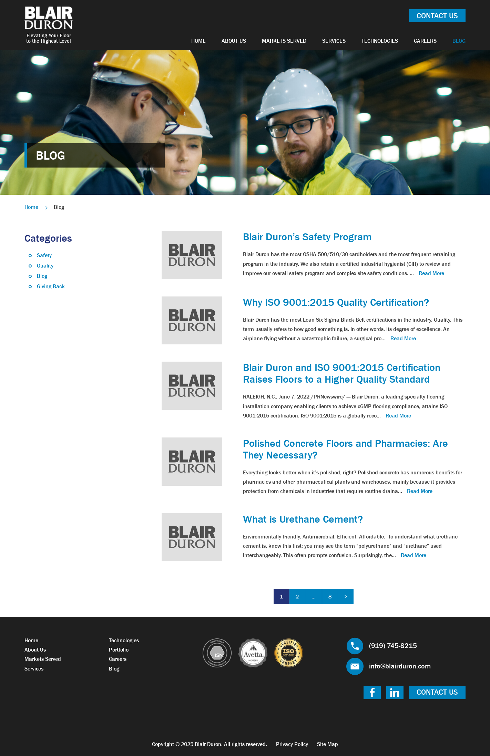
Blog (459, 41)
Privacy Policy (292, 744)
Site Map (327, 744)
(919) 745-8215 (393, 645)
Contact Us (437, 15)
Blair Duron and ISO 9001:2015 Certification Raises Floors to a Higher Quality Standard (341, 373)
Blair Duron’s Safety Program (307, 237)
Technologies (379, 41)
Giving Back (51, 286)
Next (346, 596)
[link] (192, 254)
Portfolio (119, 649)
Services (334, 41)
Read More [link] (431, 273)
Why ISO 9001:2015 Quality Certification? (336, 302)
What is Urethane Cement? (303, 519)
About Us (234, 41)
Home (198, 41)
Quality (45, 265)
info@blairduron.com (400, 666)
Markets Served (284, 41)
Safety (44, 255)
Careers (425, 41)
